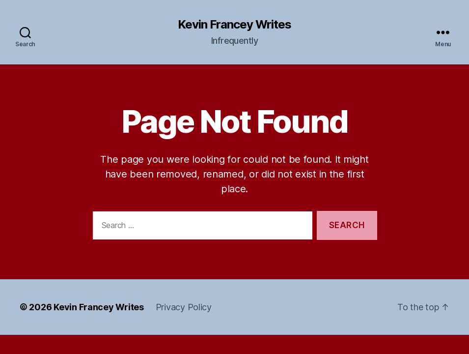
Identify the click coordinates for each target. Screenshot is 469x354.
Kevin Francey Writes (234, 24)
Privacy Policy (184, 307)
